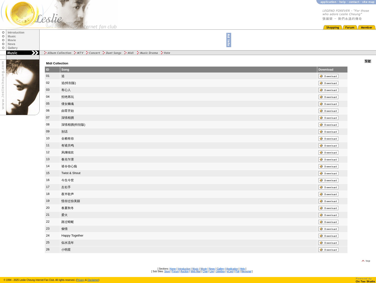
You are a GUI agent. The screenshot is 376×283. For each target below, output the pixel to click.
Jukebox (220, 271)
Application (232, 268)
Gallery (220, 268)
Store (167, 271)
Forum (175, 271)
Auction (185, 271)
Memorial (246, 271)
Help (242, 268)
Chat (205, 271)
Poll (237, 271)
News (212, 268)
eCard (230, 271)
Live (212, 271)
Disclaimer (93, 280)
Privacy (80, 280)
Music (195, 268)
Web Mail (196, 271)
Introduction (184, 268)
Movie (203, 268)
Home (173, 268)
